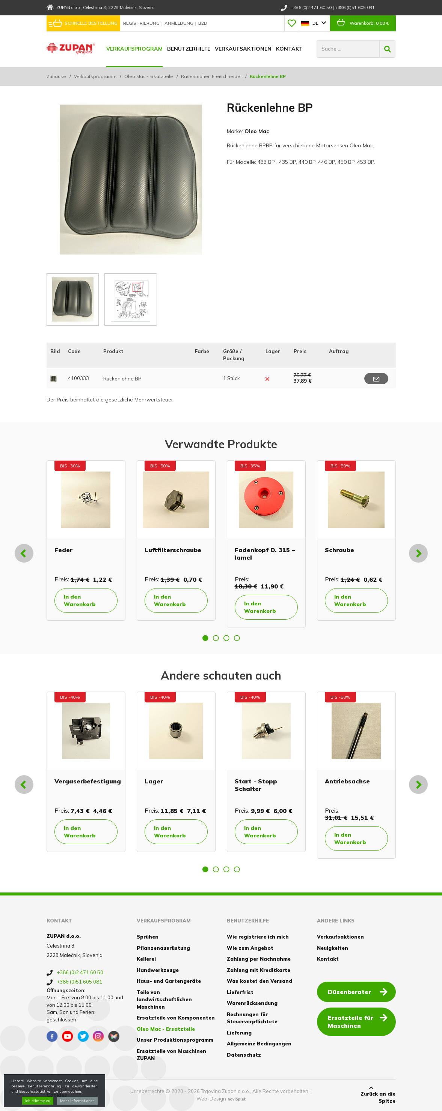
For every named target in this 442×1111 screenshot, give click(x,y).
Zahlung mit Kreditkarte (258, 970)
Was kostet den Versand (259, 981)
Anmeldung (179, 23)
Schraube (339, 550)
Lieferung (239, 1033)
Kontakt (289, 48)
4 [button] (237, 637)
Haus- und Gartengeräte (169, 981)
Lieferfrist (240, 992)
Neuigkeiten (332, 948)
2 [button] (216, 637)
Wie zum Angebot (250, 948)
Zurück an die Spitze (371, 1095)
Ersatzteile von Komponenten (176, 1018)
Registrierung (142, 23)
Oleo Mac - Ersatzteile (148, 76)
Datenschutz (244, 1055)
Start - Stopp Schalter (256, 784)
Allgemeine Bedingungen (259, 1044)
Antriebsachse (347, 781)
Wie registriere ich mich (258, 937)
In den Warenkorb (80, 600)
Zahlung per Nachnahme (259, 959)
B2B (202, 23)
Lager (154, 781)
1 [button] (205, 637)
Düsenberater (358, 991)
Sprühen (147, 937)
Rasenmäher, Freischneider (211, 76)
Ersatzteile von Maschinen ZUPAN (171, 1055)
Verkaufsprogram (134, 48)
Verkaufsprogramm (95, 76)
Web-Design (211, 1099)
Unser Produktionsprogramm (175, 1040)
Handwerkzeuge (158, 970)
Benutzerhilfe (188, 48)
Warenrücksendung (252, 1003)
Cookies (57, 1095)
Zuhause (56, 76)
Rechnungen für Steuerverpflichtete (252, 1018)
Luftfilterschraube (173, 550)
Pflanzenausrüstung (163, 948)
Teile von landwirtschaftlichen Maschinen (164, 999)
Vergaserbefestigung (87, 781)
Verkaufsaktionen (243, 48)
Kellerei (146, 959)
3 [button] (226, 637)
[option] (86, 540)
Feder (63, 550)
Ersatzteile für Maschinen (358, 1021)
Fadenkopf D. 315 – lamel (265, 553)
